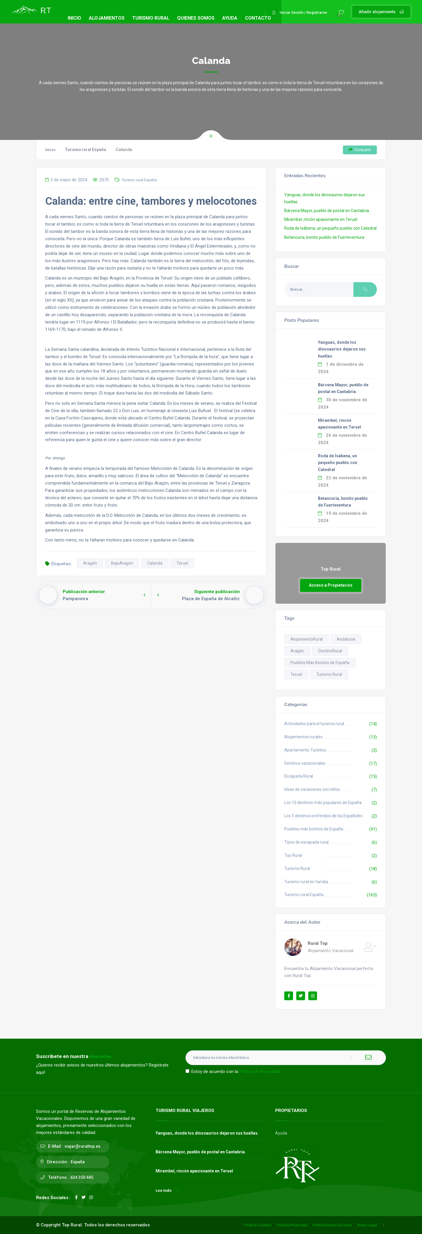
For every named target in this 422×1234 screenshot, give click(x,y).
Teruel (182, 563)
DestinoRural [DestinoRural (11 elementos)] (330, 651)
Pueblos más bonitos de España (313, 829)
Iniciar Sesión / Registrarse (299, 12)
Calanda (154, 563)
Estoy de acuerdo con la (233, 1071)
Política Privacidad (292, 1225)
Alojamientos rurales (303, 736)
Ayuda (281, 1133)
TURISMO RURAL (150, 18)
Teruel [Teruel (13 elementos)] (296, 674)
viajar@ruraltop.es (82, 1146)
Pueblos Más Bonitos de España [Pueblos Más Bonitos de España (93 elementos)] (319, 662)
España (78, 1161)
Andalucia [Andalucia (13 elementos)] (346, 639)
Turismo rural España (85, 149)
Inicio (50, 150)
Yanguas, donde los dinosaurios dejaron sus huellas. (342, 349)
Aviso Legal (367, 1225)
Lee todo (167, 1190)
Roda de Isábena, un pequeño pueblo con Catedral (330, 228)
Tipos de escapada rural (306, 842)
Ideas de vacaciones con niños (312, 789)
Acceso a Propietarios (331, 585)
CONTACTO (258, 18)
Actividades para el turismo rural (314, 723)
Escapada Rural (298, 776)
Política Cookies (257, 1225)
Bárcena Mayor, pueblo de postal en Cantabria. (327, 210)
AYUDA (229, 18)
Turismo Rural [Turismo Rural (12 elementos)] (329, 674)
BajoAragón (122, 563)
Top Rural (293, 855)
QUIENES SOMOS (196, 18)
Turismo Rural (297, 868)
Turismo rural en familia (306, 881)
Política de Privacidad (259, 1071)
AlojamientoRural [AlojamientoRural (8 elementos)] (306, 639)
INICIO (74, 18)
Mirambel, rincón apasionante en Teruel (320, 219)
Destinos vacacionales (304, 763)
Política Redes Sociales (332, 1225)
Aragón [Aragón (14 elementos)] (297, 651)
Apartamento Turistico (305, 750)
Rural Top (318, 943)
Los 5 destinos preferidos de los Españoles (323, 815)
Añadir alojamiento (381, 11)
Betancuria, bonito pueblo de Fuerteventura (324, 237)
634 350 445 (81, 1177)
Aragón (90, 563)
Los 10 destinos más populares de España (323, 802)
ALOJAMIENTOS (107, 18)
